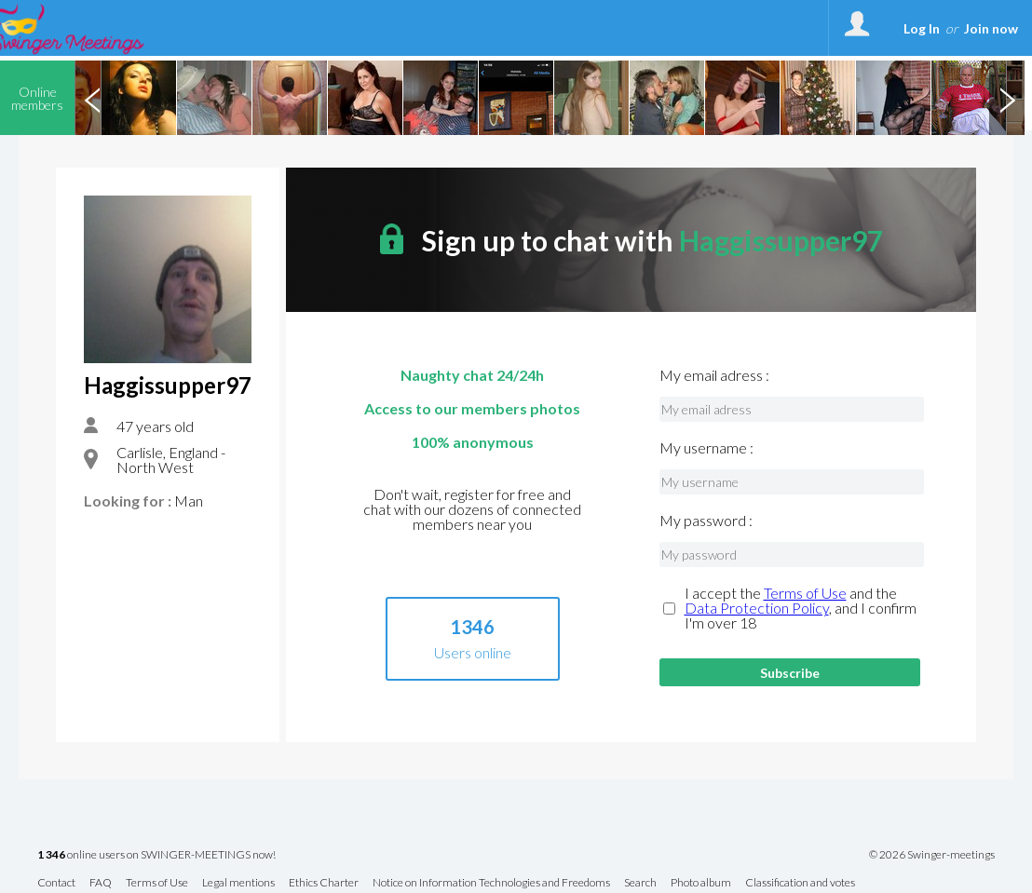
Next (1007, 98)
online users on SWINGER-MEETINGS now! (156, 855)
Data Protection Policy (757, 607)
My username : (706, 447)
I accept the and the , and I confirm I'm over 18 (801, 608)
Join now (991, 28)
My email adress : (714, 375)
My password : (706, 520)
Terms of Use (805, 593)
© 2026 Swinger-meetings (932, 854)
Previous (92, 98)
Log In (921, 28)
